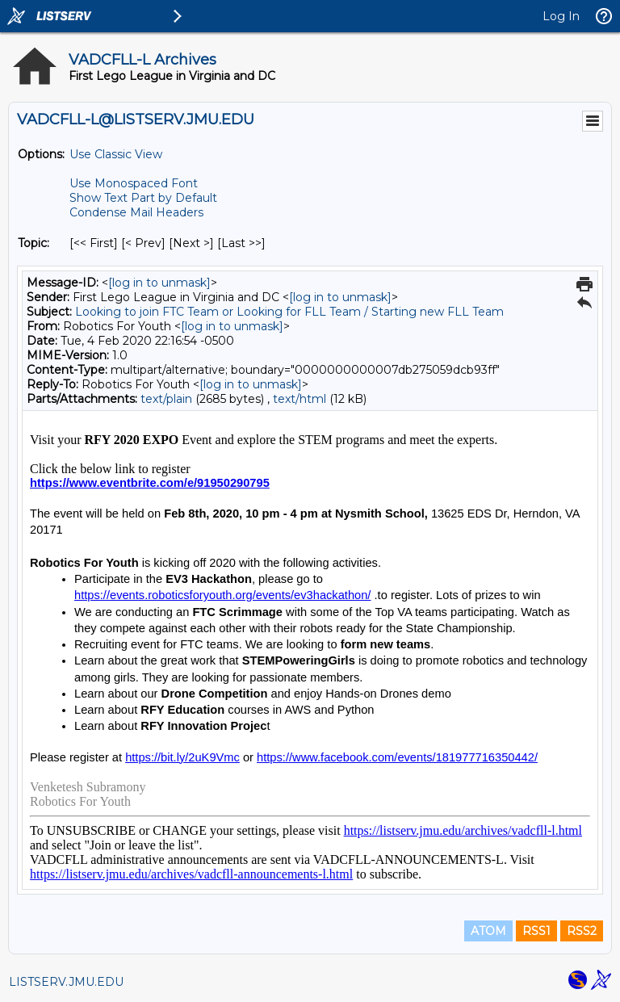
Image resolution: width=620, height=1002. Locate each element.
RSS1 (536, 931)
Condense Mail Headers (136, 212)
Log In (561, 16)
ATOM (488, 931)
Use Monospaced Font (133, 183)
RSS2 (582, 931)
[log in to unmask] (159, 282)
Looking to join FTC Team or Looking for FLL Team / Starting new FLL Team (289, 311)
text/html (299, 399)
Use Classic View (115, 154)
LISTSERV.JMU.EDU (66, 982)
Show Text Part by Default (143, 198)
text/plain (166, 399)
